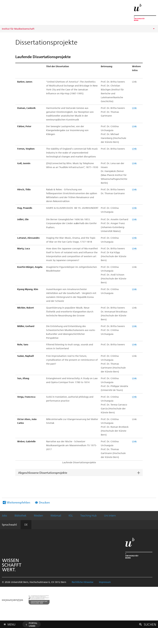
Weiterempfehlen (18, 502)
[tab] (79, 472)
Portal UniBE (33, 624)
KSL (71, 515)
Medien (38, 515)
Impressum (105, 582)
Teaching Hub (88, 515)
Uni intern (110, 515)
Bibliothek (20, 515)
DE (26, 524)
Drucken (44, 502)
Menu (11, 623)
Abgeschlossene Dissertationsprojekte (42, 473)
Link (134, 107)
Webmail (55, 515)
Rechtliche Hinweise (82, 582)
